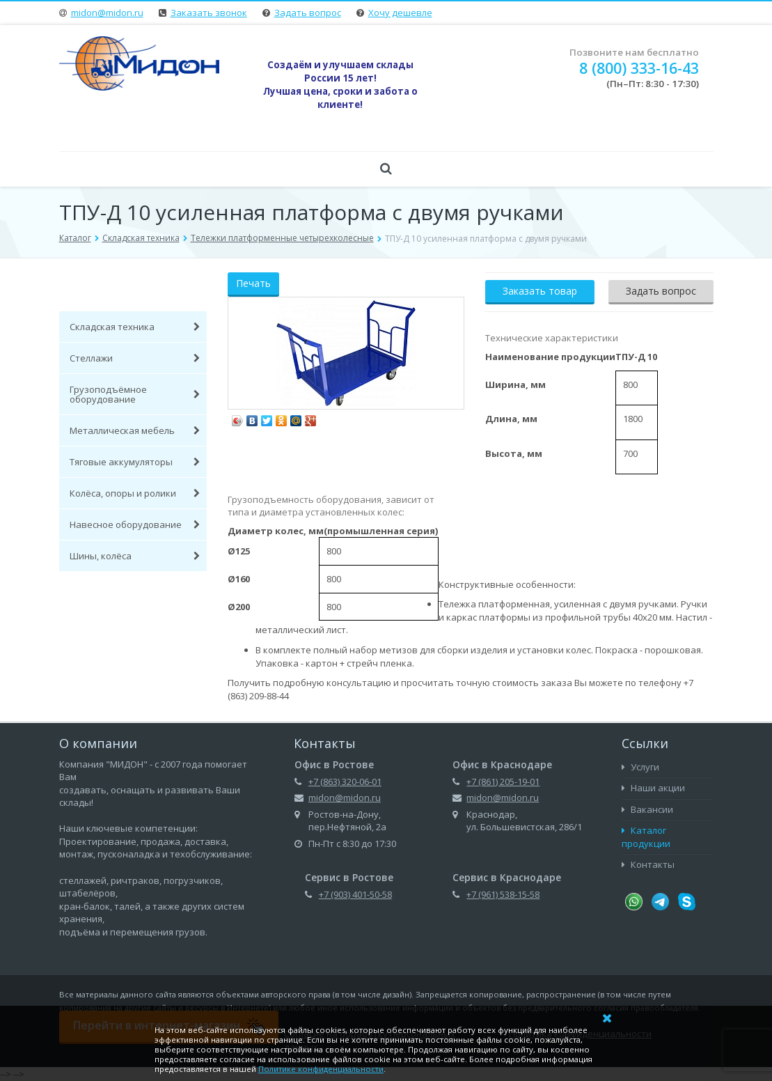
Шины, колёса (135, 556)
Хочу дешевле (400, 12)
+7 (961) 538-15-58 (502, 894)
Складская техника (141, 238)
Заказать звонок (209, 12)
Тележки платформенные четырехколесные (282, 238)
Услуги (640, 767)
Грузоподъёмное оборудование (135, 394)
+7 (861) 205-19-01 (502, 781)
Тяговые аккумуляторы (135, 462)
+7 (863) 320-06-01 (344, 781)
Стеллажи (135, 358)
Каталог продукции (646, 837)
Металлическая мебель (135, 430)
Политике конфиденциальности (321, 1069)
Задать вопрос (307, 12)
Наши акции (653, 787)
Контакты (648, 864)
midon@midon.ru (107, 12)
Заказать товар (540, 290)
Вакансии (647, 809)
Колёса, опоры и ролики (135, 493)
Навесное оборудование (135, 524)
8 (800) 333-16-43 (639, 68)
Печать (253, 283)
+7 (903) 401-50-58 (355, 894)
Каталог (75, 238)
